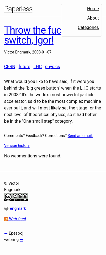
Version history (17, 145)
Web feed (15, 218)
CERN (9, 66)
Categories (88, 27)
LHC (38, 66)
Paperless (18, 9)
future (24, 66)
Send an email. (80, 135)
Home (93, 8)
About (93, 18)
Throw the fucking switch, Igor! (41, 35)
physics (52, 66)
